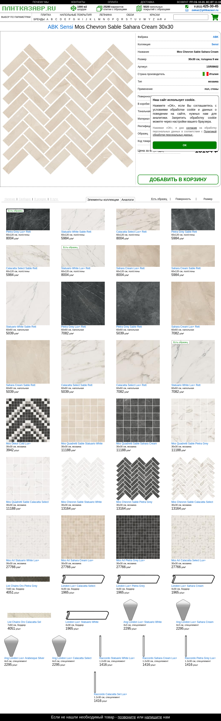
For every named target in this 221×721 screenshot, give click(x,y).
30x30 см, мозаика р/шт (28, 447)
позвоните (127, 717)
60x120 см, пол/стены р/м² (28, 235)
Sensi (215, 44)
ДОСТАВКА (147, 2)
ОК (185, 145)
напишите (153, 717)
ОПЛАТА (113, 2)
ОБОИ (130, 14)
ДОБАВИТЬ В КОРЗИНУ (178, 179)
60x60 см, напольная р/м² (28, 330)
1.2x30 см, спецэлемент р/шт (117, 661)
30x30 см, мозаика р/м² (83, 447)
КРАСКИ (155, 14)
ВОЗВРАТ (182, 2)
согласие (191, 127)
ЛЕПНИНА (105, 14)
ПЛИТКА (46, 14)
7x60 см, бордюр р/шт (28, 589)
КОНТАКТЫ (78, 2)
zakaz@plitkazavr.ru (205, 10)
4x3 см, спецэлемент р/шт (142, 625)
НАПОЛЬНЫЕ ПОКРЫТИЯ (76, 14)
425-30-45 (206, 6)
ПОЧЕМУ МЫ (40, 2)
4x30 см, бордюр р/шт (83, 589)
